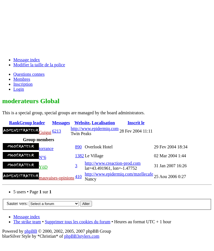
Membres (21, 79)
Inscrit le (136, 122)
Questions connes (28, 74)
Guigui (45, 132)
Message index (26, 59)
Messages (61, 122)
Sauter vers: (17, 203)
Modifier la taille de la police (39, 64)
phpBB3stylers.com (81, 236)
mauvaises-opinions (56, 178)
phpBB (30, 231)
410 (78, 176)
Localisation (103, 122)
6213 (56, 131)
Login (18, 89)
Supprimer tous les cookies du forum (77, 221)
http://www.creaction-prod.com (113, 163)
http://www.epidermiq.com (94, 128)
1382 (79, 155)
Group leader (32, 122)
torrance (46, 148)
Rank (14, 122)
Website (81, 122)
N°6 (42, 157)
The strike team (27, 221)
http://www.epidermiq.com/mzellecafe (119, 174)
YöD (43, 167)
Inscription (23, 84)
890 (78, 146)
